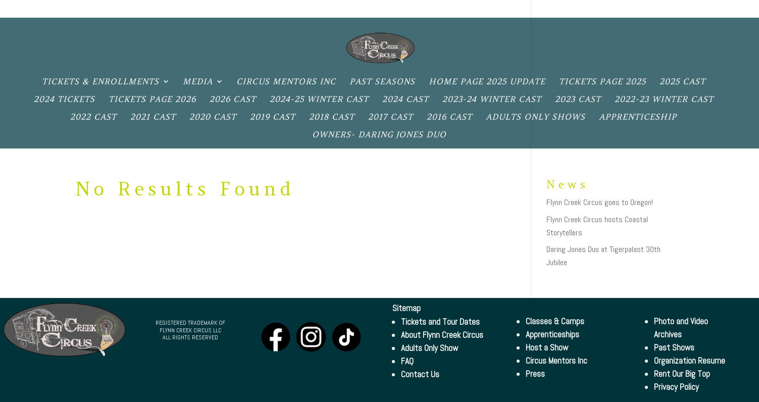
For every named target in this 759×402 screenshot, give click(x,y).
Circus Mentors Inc (286, 82)
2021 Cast (153, 117)
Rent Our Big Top (682, 373)
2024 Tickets (64, 99)
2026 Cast (233, 99)
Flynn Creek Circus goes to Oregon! (599, 202)
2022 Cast (93, 117)
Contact (590, 10)
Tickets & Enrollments (100, 82)
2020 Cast (212, 117)
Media (198, 82)
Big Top (640, 10)
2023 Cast (578, 99)
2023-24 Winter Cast (491, 99)
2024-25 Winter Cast (319, 99)
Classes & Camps (555, 321)
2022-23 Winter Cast (664, 99)
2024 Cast (405, 99)
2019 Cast (272, 117)
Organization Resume (689, 360)
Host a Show (547, 347)
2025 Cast (682, 82)
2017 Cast (390, 117)
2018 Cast (332, 117)
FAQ (407, 361)
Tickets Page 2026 (152, 99)
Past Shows (674, 347)
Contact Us (420, 374)
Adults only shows (535, 117)
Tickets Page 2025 (602, 82)
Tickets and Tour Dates (440, 321)
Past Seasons (382, 82)
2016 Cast (449, 117)
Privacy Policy (707, 10)
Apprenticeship (638, 117)
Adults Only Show (429, 348)
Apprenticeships (552, 334)
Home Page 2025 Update (487, 82)
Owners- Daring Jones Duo (379, 135)
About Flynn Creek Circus (442, 334)
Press (535, 373)
